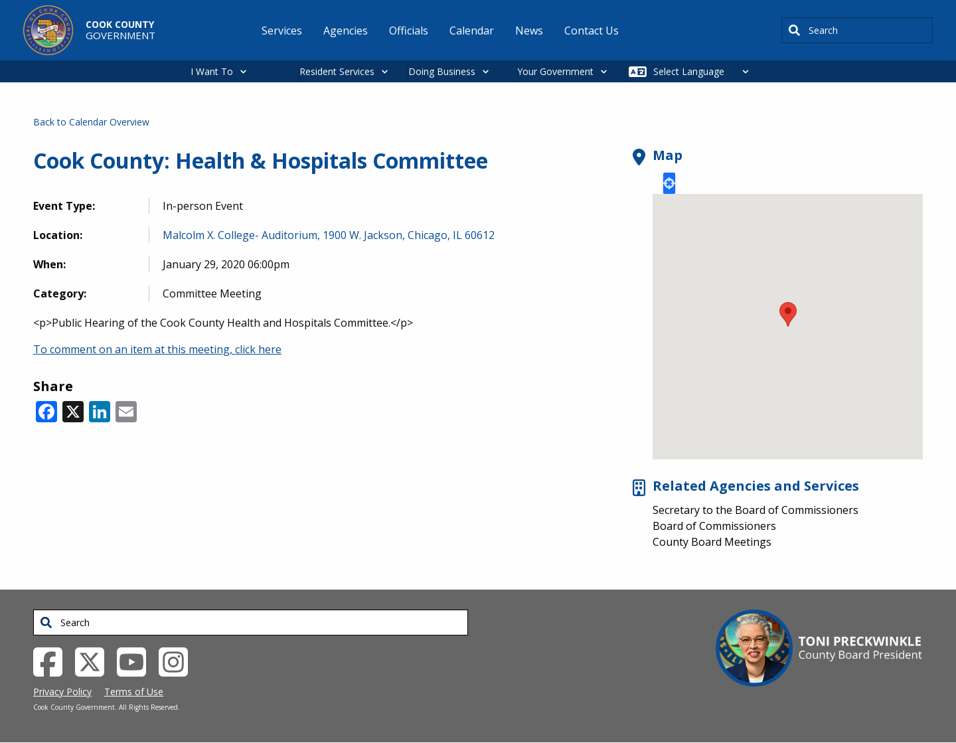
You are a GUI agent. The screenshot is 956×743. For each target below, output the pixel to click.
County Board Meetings (712, 542)
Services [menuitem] (282, 30)
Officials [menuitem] (408, 30)
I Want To (212, 71)
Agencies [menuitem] (345, 30)
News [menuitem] (529, 30)
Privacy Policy (62, 691)
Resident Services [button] (336, 71)
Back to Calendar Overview (91, 122)
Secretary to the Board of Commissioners (755, 510)
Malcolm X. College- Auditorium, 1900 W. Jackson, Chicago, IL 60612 (329, 235)
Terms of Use (133, 691)
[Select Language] (705, 71)
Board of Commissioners (714, 526)
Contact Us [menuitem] (591, 30)
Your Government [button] (555, 71)
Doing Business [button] (441, 71)
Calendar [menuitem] (471, 30)
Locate (669, 183)
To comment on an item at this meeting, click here (157, 349)
